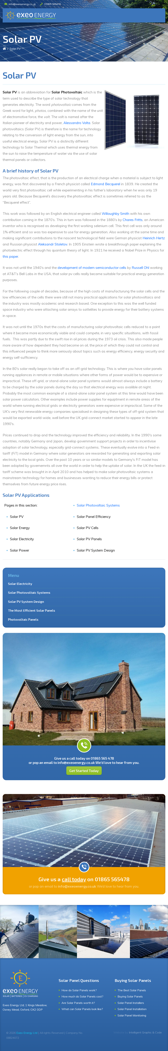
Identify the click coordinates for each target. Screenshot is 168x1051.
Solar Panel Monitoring (132, 1015)
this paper (10, 256)
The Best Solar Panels (132, 990)
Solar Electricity (20, 584)
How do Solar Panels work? (79, 990)
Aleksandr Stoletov (52, 244)
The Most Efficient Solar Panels (31, 610)
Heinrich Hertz (154, 238)
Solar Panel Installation (132, 1009)
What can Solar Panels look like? (82, 1009)
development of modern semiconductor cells (92, 267)
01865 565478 (50, 4)
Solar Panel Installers (131, 1003)
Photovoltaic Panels (23, 619)
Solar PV (15, 48)
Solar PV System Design (26, 601)
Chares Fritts (133, 220)
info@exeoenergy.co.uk (20, 4)
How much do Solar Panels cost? (82, 996)
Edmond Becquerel (105, 184)
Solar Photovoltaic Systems (98, 505)
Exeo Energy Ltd (26, 1033)
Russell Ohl (140, 267)
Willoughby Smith (115, 213)
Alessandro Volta (76, 123)
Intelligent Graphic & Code (145, 1032)
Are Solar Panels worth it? (78, 1003)
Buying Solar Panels (130, 996)
